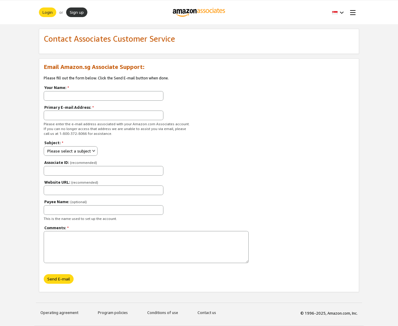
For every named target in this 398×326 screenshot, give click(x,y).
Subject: (53, 142)
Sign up (77, 12)
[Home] (199, 12)
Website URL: (71, 182)
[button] (338, 12)
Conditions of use (162, 312)
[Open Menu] (351, 12)
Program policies (113, 312)
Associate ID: (70, 162)
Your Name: (56, 87)
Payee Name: (65, 201)
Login (47, 12)
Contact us (207, 312)
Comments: (56, 227)
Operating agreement (59, 312)
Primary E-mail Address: (69, 107)
